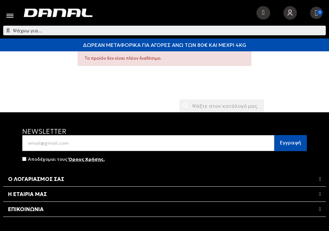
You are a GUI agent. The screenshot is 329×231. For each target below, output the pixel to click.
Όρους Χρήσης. (86, 159)
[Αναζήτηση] (221, 105)
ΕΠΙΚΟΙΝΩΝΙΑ (26, 209)
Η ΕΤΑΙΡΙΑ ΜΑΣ (27, 194)
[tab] (164, 179)
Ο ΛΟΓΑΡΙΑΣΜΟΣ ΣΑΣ (36, 179)
